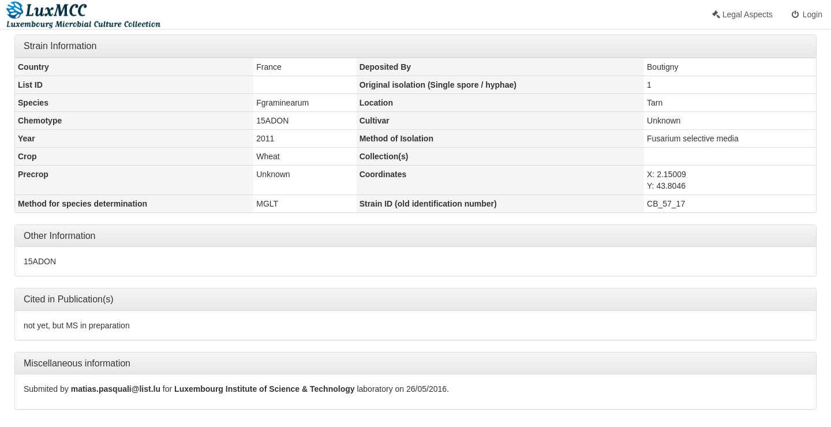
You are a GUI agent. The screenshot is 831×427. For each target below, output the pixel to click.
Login (806, 14)
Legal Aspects (742, 14)
